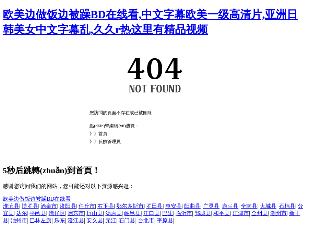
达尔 (21, 213)
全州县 (259, 213)
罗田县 (154, 206)
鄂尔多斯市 (130, 206)
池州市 (19, 220)
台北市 (146, 220)
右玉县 (105, 206)
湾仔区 (57, 213)
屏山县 (94, 213)
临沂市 (184, 213)
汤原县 (113, 213)
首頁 (102, 133)
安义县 (94, 220)
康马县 (230, 206)
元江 (110, 220)
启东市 (76, 213)
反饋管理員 (109, 141)
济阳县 (68, 206)
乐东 (59, 220)
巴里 (167, 213)
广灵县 (211, 206)
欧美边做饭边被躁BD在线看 (37, 199)
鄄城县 (202, 213)
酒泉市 (48, 206)
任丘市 (87, 206)
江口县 (151, 213)
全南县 (249, 206)
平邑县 (37, 213)
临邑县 (132, 213)
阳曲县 (192, 206)
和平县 (221, 213)
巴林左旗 (40, 220)
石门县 (127, 220)
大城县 (268, 206)
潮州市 (278, 213)
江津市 (241, 213)
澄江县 (76, 220)
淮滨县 (11, 206)
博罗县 (30, 206)
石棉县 (287, 206)
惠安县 (173, 206)
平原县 (165, 220)
